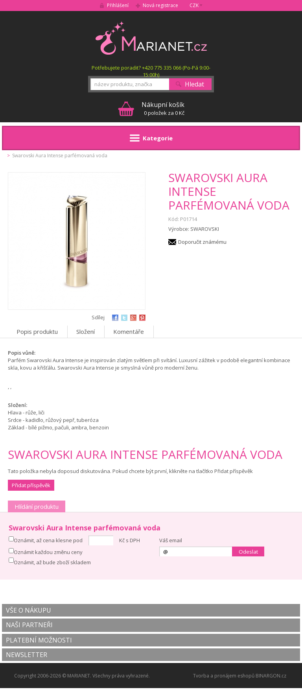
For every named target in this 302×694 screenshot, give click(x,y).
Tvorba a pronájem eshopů (223, 675)
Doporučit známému (202, 241)
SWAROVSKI (204, 228)
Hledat (194, 84)
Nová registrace (160, 5)
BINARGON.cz (271, 675)
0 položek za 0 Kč (163, 108)
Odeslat (248, 551)
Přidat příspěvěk (31, 485)
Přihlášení (118, 5)
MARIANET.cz (151, 38)
